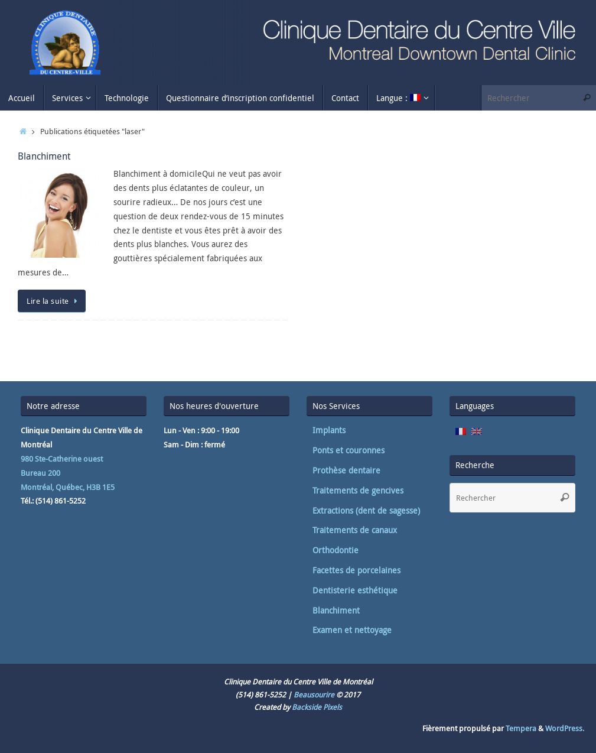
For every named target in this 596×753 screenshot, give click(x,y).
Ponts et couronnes (348, 450)
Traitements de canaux (354, 529)
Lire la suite (54, 301)
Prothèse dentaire (346, 470)
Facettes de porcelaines (356, 570)
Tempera (521, 728)
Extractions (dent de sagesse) (366, 510)
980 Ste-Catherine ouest (62, 458)
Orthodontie (335, 550)
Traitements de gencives (357, 490)
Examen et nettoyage (352, 629)
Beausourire (314, 695)
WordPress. (564, 728)
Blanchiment (44, 156)
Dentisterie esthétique (355, 590)
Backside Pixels (317, 707)
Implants (329, 430)
